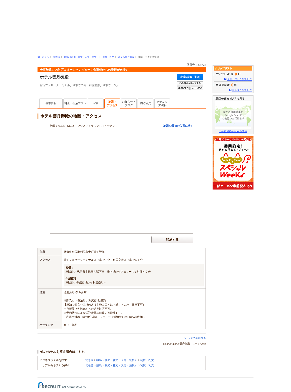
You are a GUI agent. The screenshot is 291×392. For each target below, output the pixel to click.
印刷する (172, 239)
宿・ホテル (43, 57)
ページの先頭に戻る (194, 337)
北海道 (56, 57)
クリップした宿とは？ (239, 79)
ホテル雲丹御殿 (126, 57)
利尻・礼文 (108, 57)
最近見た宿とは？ (242, 90)
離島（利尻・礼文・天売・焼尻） (81, 57)
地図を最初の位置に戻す (178, 125)
